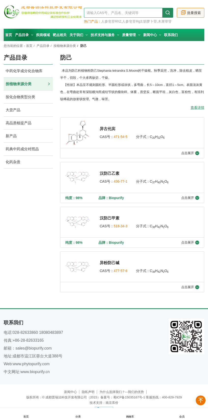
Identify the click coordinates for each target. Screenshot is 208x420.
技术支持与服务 (105, 35)
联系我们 (171, 35)
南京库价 (112, 403)
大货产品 (28, 110)
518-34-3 (120, 226)
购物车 (130, 414)
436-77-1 (120, 181)
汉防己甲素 (109, 218)
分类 (78, 414)
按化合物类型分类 (28, 97)
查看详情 (197, 107)
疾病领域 (43, 35)
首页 (8, 35)
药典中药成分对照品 (28, 149)
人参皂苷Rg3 (132, 21)
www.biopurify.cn (35, 372)
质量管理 (131, 35)
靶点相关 (60, 35)
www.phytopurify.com (31, 364)
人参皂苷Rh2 (111, 21)
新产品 (28, 136)
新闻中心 (152, 35)
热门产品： (92, 21)
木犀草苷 (165, 21)
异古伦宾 (107, 129)
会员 (182, 414)
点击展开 (190, 153)
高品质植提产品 (28, 123)
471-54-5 (120, 137)
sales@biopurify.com (33, 348)
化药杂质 (28, 162)
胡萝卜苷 (150, 21)
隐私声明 (88, 392)
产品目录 (24, 35)
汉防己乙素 (109, 173)
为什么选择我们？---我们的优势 (121, 392)
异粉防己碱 (109, 263)
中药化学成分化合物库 (28, 71)
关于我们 (78, 35)
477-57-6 (120, 271)
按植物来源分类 (65, 46)
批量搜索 (190, 12)
